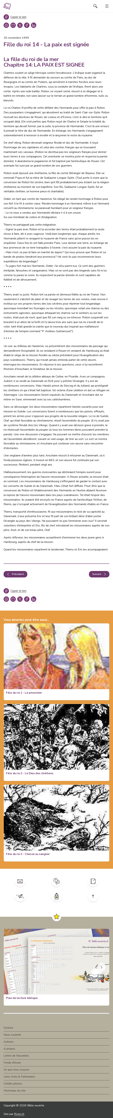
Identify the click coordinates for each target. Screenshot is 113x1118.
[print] (6, 25)
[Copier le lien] (15, 17)
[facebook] (26, 25)
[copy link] (13, 25)
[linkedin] (33, 25)
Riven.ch (19, 1114)
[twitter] (20, 25)
